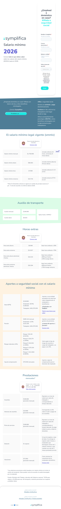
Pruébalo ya (15, 114)
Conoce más (33, 145)
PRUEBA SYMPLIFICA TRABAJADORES (30, 499)
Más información (31, 389)
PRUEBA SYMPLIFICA (30, 492)
